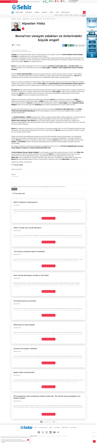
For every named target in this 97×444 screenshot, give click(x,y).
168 (53, 421)
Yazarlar (56, 15)
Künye (35, 427)
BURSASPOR (29, 12)
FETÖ (57, 12)
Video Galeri (61, 15)
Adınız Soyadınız (16, 169)
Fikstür (70, 15)
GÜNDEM (37, 12)
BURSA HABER (19, 12)
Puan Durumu (76, 15)
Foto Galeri (66, 15)
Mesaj (13, 174)
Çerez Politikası (73, 427)
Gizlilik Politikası (65, 427)
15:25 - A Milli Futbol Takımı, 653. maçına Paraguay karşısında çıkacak (29, 1)
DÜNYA (51, 12)
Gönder (14, 189)
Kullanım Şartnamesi (43, 427)
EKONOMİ (44, 12)
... (51, 421)
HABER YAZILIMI (33, 436)
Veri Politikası (57, 427)
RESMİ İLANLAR (65, 12)
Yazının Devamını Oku (48, 218)
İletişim (50, 427)
